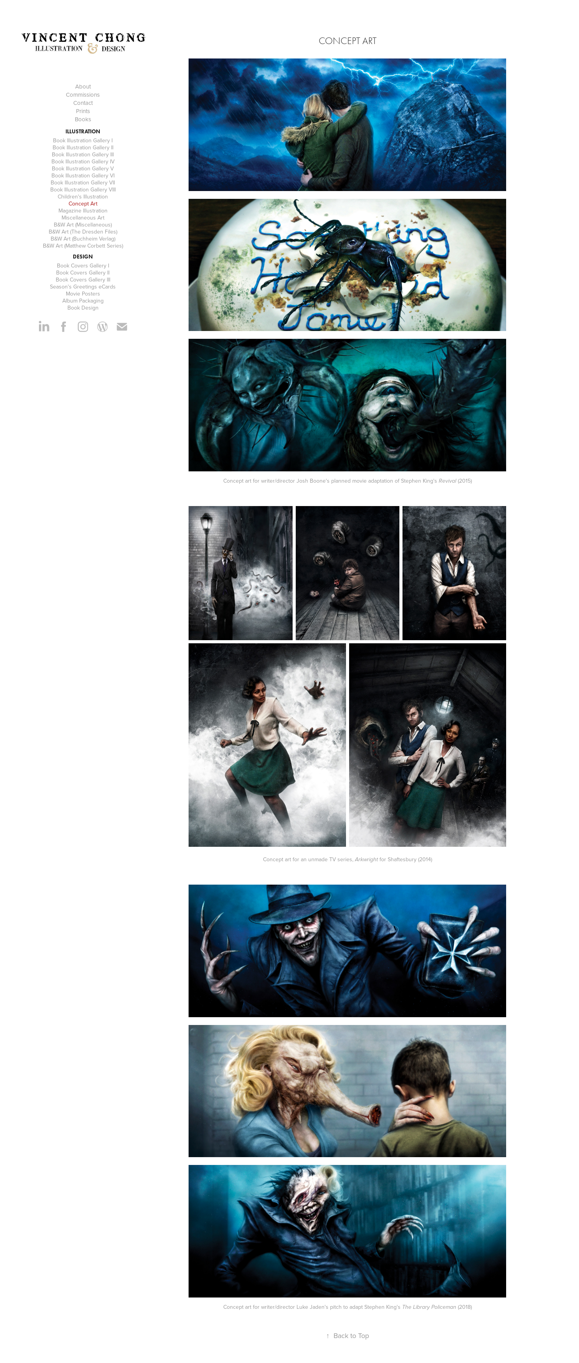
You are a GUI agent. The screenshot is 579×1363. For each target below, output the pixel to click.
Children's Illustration (83, 196)
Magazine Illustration (83, 210)
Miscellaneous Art (83, 217)
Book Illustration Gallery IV (83, 161)
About (83, 86)
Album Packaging (83, 300)
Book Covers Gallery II (82, 272)
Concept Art (83, 203)
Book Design (83, 308)
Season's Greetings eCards (83, 286)
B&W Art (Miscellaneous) (83, 224)
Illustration (82, 131)
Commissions (83, 94)
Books (83, 119)
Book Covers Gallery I (83, 265)
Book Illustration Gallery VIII (83, 189)
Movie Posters (83, 293)
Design (83, 256)
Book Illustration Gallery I (83, 140)
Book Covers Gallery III (83, 279)
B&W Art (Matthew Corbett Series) (83, 246)
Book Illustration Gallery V (83, 168)
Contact (83, 103)
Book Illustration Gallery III (83, 154)
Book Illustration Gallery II (83, 147)
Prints (83, 111)
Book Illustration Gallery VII (83, 182)
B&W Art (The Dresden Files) (83, 231)
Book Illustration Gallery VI (83, 175)
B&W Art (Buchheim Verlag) (83, 239)
